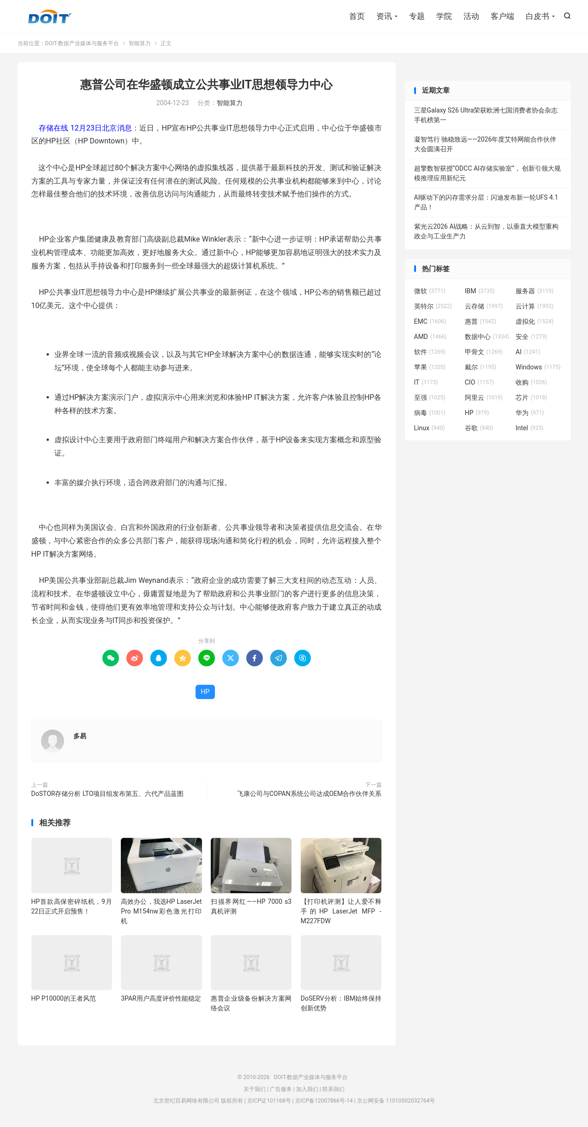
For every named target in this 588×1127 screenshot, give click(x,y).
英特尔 (433, 306)
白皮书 (537, 16)
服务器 (534, 291)
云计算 (534, 306)
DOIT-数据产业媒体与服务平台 (50, 16)
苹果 (429, 367)
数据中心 (487, 336)
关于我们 (255, 1089)
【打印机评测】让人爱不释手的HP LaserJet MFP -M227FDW (341, 911)
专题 (417, 16)
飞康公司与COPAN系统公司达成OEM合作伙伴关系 (309, 793)
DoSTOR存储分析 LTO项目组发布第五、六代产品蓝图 (107, 793)
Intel (529, 428)
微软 (429, 291)
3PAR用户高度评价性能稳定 (161, 998)
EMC (430, 321)
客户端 (502, 16)
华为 (530, 412)
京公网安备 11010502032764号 (396, 1100)
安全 (531, 336)
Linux (429, 428)
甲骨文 (484, 352)
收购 (531, 382)
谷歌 (479, 428)
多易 (79, 736)
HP (205, 691)
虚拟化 (534, 321)
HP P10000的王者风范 (63, 998)
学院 (444, 16)
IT (426, 382)
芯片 (531, 397)
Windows (538, 367)
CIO (479, 382)
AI (528, 352)
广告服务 (281, 1089)
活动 (471, 16)
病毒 (429, 412)
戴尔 (480, 367)
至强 (429, 397)
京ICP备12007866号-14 (324, 1100)
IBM (480, 291)
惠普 (480, 321)
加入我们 (307, 1089)
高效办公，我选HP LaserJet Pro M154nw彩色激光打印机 (161, 911)
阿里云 (484, 397)
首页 (357, 16)
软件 (429, 352)
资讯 (384, 16)
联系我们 (333, 1089)
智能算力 (140, 43)
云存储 (484, 306)
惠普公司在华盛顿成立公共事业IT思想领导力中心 (206, 84)
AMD (430, 336)
